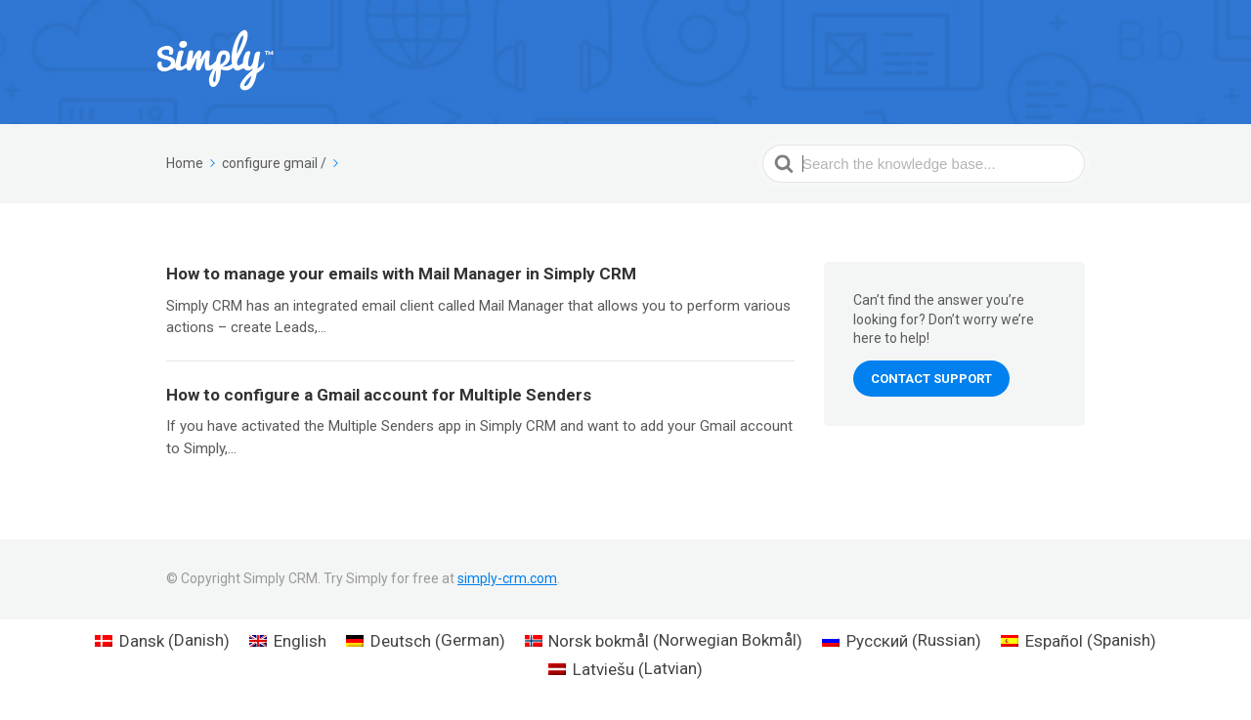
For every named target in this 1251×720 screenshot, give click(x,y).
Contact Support (931, 378)
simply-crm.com (507, 578)
